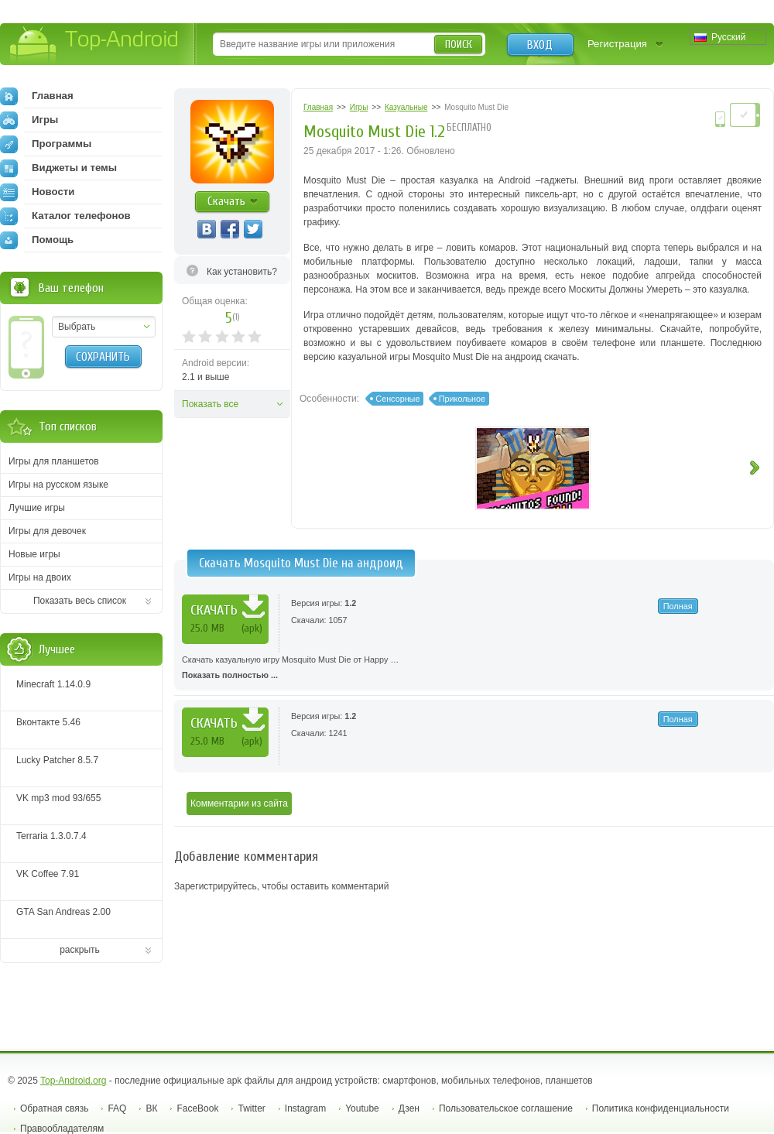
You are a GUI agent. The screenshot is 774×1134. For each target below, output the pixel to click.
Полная (678, 606)
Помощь (37, 240)
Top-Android (95, 45)
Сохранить (103, 357)
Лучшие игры (37, 507)
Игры (29, 120)
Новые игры (34, 554)
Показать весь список (79, 600)
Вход (540, 45)
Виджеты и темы (58, 168)
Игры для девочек (47, 531)
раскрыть (80, 949)
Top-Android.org (73, 1080)
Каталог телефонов (65, 216)
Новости (37, 192)
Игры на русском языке (58, 484)
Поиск (458, 44)
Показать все (210, 404)
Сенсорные (397, 398)
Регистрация (617, 44)
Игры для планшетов (54, 461)
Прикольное (462, 398)
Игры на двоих (40, 577)
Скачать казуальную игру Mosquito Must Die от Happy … (474, 669)
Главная (37, 96)
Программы (45, 144)
